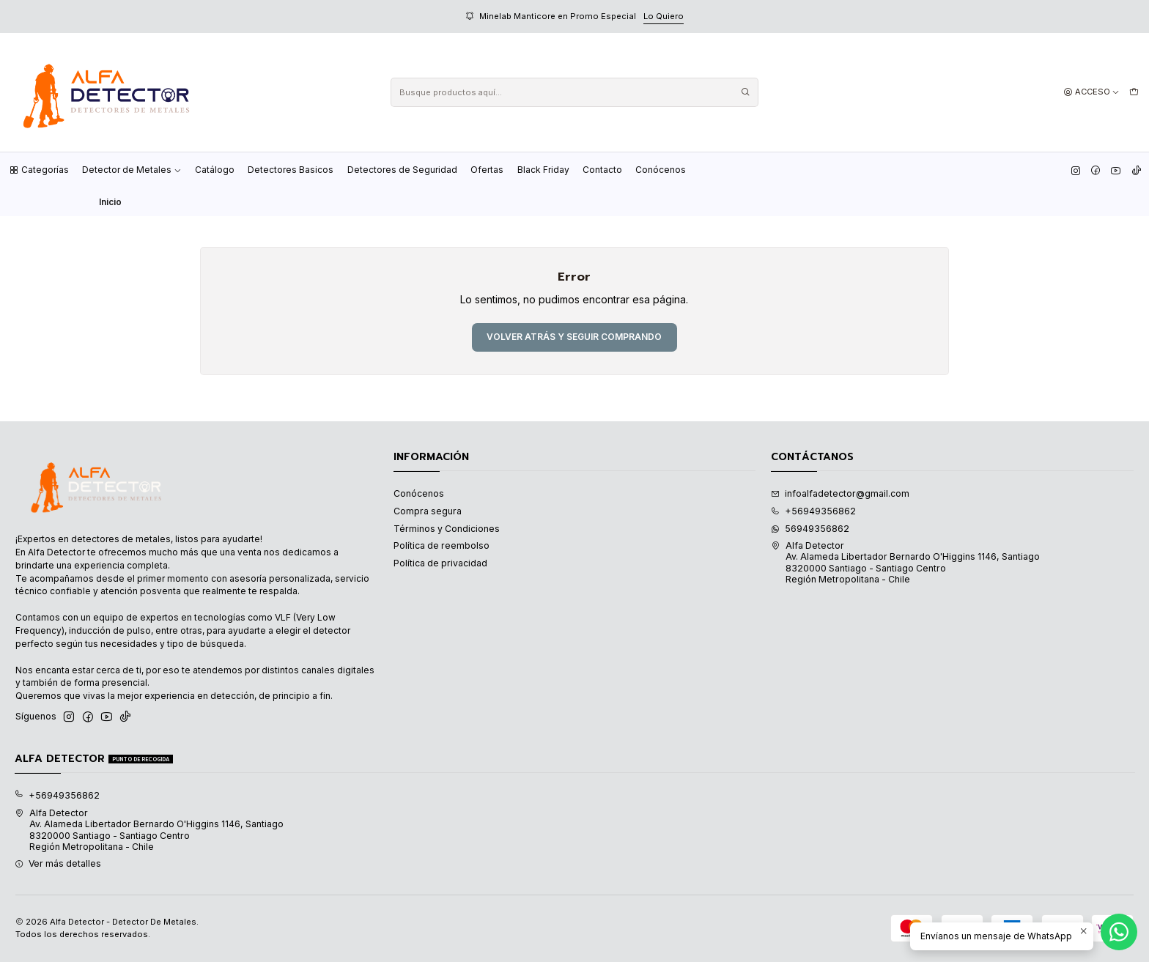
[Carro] (1133, 92)
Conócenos (660, 169)
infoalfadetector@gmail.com (840, 493)
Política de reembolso (441, 545)
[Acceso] (1091, 92)
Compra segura (428, 511)
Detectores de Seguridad (402, 169)
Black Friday (543, 169)
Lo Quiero (663, 16)
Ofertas (486, 169)
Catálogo (214, 169)
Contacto (602, 169)
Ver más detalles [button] (58, 863)
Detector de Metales (132, 169)
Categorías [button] (39, 169)
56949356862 (810, 528)
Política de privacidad (440, 563)
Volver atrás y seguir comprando (574, 336)
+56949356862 (813, 511)
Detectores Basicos (290, 169)
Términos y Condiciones (447, 528)
